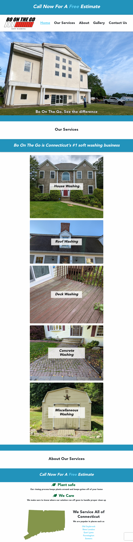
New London (89, 530)
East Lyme (89, 533)
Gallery (99, 23)
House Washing (66, 186)
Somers (88, 539)
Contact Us (118, 23)
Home (45, 23)
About (84, 23)
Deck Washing (66, 294)
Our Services (64, 23)
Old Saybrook (88, 527)
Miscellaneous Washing (66, 412)
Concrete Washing (66, 353)
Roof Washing (66, 241)
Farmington (88, 536)
